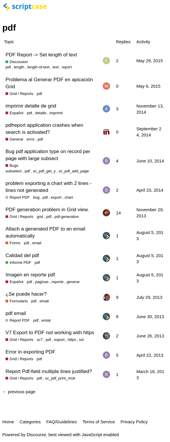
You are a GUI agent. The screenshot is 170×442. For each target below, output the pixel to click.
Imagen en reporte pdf (30, 275)
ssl (81, 339)
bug (36, 197)
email (36, 243)
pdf (8, 67)
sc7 (39, 339)
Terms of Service (98, 421)
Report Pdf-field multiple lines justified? (49, 371)
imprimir (56, 113)
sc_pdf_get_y (44, 171)
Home (8, 421)
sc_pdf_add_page (74, 171)
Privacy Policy (134, 421)
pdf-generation (66, 216)
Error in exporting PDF (30, 352)
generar (73, 282)
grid (40, 216)
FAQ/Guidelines (61, 421)
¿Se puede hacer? (26, 294)
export (56, 197)
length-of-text (38, 67)
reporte (57, 282)
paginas (42, 282)
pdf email (16, 313)
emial (46, 320)
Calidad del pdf (22, 255)
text (55, 67)
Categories (30, 421)
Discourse (36, 434)
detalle (40, 113)
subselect (14, 171)
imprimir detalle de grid (31, 106)
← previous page (18, 391)
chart (69, 197)
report (67, 67)
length (19, 67)
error (30, 139)
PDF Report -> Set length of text (41, 55)
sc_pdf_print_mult (60, 378)
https (72, 339)
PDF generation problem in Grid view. (47, 209)
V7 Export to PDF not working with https (50, 332)
